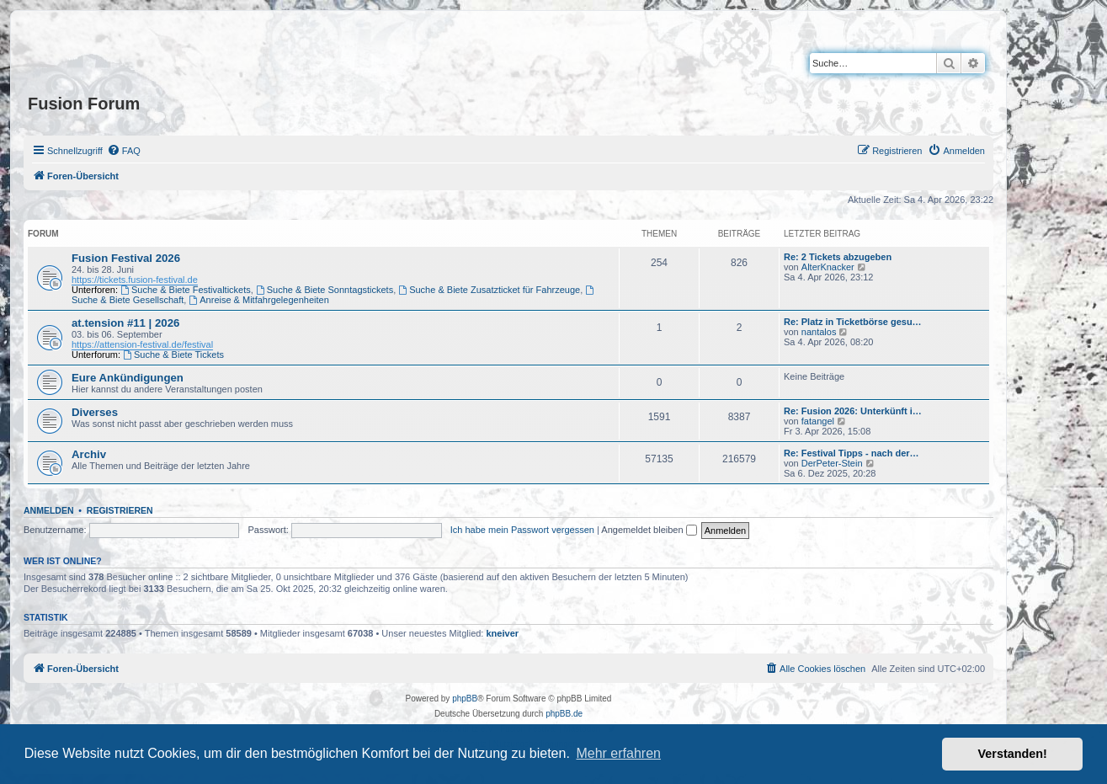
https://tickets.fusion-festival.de (135, 280)
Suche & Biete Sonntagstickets (324, 290)
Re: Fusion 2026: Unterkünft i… (853, 411)
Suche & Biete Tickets (173, 354)
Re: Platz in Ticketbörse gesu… (853, 322)
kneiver (503, 633)
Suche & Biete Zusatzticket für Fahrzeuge (489, 290)
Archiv (89, 454)
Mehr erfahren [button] (618, 753)
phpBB (464, 698)
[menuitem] (124, 151)
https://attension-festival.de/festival (142, 344)
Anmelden (49, 510)
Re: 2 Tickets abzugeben (837, 257)
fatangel (817, 421)
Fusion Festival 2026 (126, 258)
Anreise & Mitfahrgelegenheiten (258, 300)
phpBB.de (564, 713)
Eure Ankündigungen (128, 377)
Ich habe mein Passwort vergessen (522, 530)
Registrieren (120, 510)
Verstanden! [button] (1012, 753)
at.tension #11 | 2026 (125, 323)
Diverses (95, 412)
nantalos (819, 332)
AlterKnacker (827, 267)
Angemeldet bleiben (648, 530)
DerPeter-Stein (832, 463)
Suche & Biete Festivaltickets (185, 290)
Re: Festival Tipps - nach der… (851, 453)
